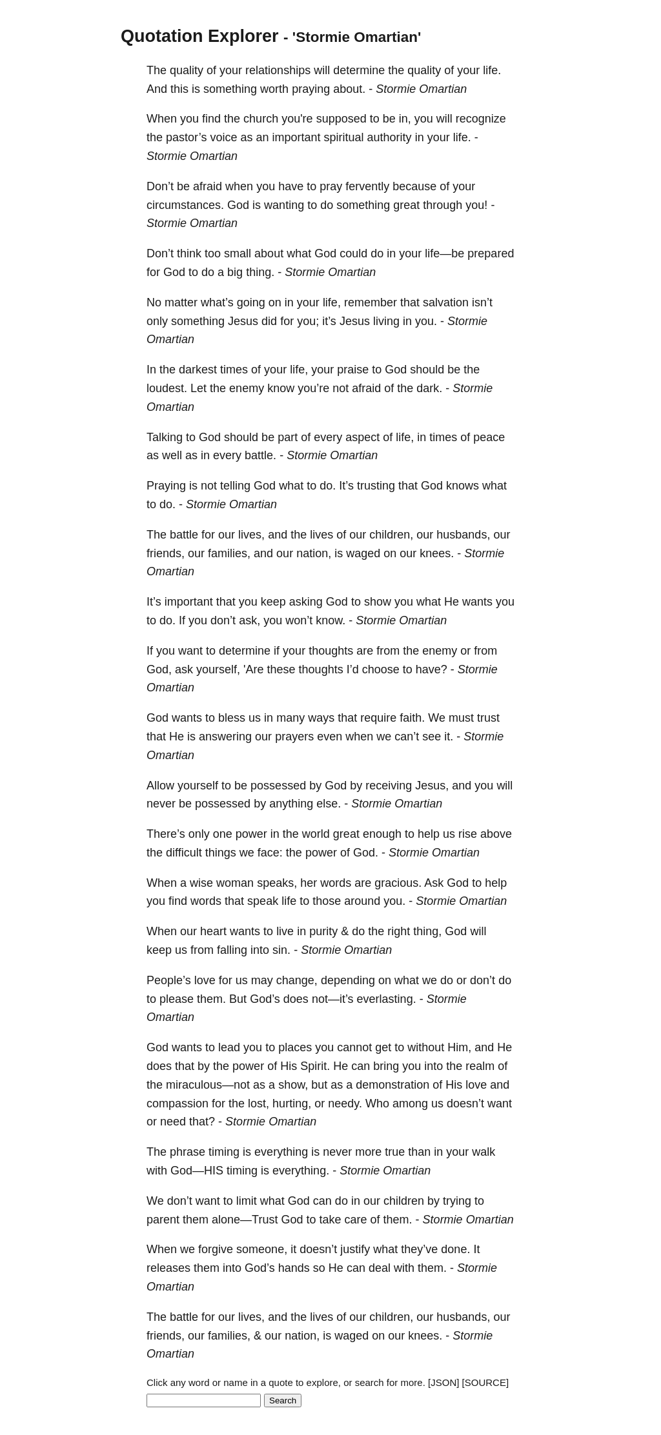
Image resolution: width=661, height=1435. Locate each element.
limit (246, 1200)
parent (163, 1219)
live (285, 931)
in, (405, 118)
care (356, 1219)
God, (159, 669)
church (260, 118)
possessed (278, 785)
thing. (260, 272)
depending (348, 980)
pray (331, 186)
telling (235, 485)
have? (431, 669)
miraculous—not (208, 1084)
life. (492, 70)
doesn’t (465, 1103)
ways (321, 717)
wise (201, 882)
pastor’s (186, 137)
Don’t (160, 186)
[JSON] (443, 1382)
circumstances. (185, 205)
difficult (184, 852)
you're (296, 118)
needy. (345, 1103)
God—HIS (196, 1170)
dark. (429, 388)
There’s (166, 833)
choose (381, 669)
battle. (260, 455)
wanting (284, 205)
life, (332, 302)
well (172, 455)
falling (232, 950)
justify (355, 1249)
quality (186, 70)
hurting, (291, 1103)
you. (426, 321)
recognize (481, 118)
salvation (446, 302)
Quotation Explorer (200, 36)
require (378, 717)
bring (386, 1066)
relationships (277, 70)
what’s (217, 302)
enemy (246, 388)
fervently (367, 186)
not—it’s (333, 999)
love (205, 980)
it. (448, 736)
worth (274, 89)
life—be (444, 253)
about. (349, 89)
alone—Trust (245, 1219)
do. (328, 485)
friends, (166, 553)
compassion (177, 1103)
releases (168, 1268)
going (251, 302)
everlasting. (386, 999)
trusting (376, 485)
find (211, 118)
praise (353, 369)
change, (297, 980)
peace (489, 437)
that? (202, 1121)
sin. (281, 950)
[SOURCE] (485, 1382)
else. (328, 803)
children (403, 1200)
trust (488, 717)
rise (467, 833)
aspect (362, 437)
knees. (437, 553)
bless (231, 717)
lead (229, 1047)
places (295, 1047)
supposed (341, 118)
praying (311, 89)
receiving (388, 785)
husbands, (463, 534)
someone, (261, 1249)
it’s (329, 321)
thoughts (331, 650)
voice (223, 137)
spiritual (344, 137)
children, (391, 534)
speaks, (277, 882)
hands (294, 1268)
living (386, 321)
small (237, 253)
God (238, 205)
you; (308, 321)
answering (225, 736)
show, (293, 1084)
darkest (198, 369)
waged (363, 553)
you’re (313, 388)
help (429, 833)
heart (213, 931)
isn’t (482, 302)
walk (483, 1151)
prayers (294, 736)
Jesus (243, 321)
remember (370, 302)
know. (330, 620)
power (251, 833)
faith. (412, 717)
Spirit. (315, 1066)
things (220, 852)
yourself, (218, 669)
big (235, 272)
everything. (300, 1170)
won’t (298, 620)
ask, (249, 620)
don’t (223, 620)
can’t (406, 736)
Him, (459, 1047)
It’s (346, 485)
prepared (490, 253)
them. (211, 999)
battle (184, 534)
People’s (169, 980)
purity (323, 931)
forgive (215, 1249)
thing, (427, 931)
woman (235, 882)
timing (223, 1151)
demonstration (392, 1084)
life (288, 901)
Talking (165, 437)
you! (476, 205)
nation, (313, 553)
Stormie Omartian (421, 89)
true (395, 1151)
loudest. (167, 388)
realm (479, 1066)
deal (380, 1268)
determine (359, 70)
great (406, 205)
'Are (253, 669)
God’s (265, 999)
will (322, 70)
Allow (160, 785)
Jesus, (432, 785)
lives (321, 534)
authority (389, 137)
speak (262, 901)
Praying (166, 485)
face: (270, 852)
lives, (251, 534)
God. (365, 852)
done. (455, 1249)
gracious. (398, 882)
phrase (187, 1151)
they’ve (419, 1249)
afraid (207, 186)
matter (181, 302)
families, (229, 553)
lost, (258, 1103)
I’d (353, 669)
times (234, 369)
